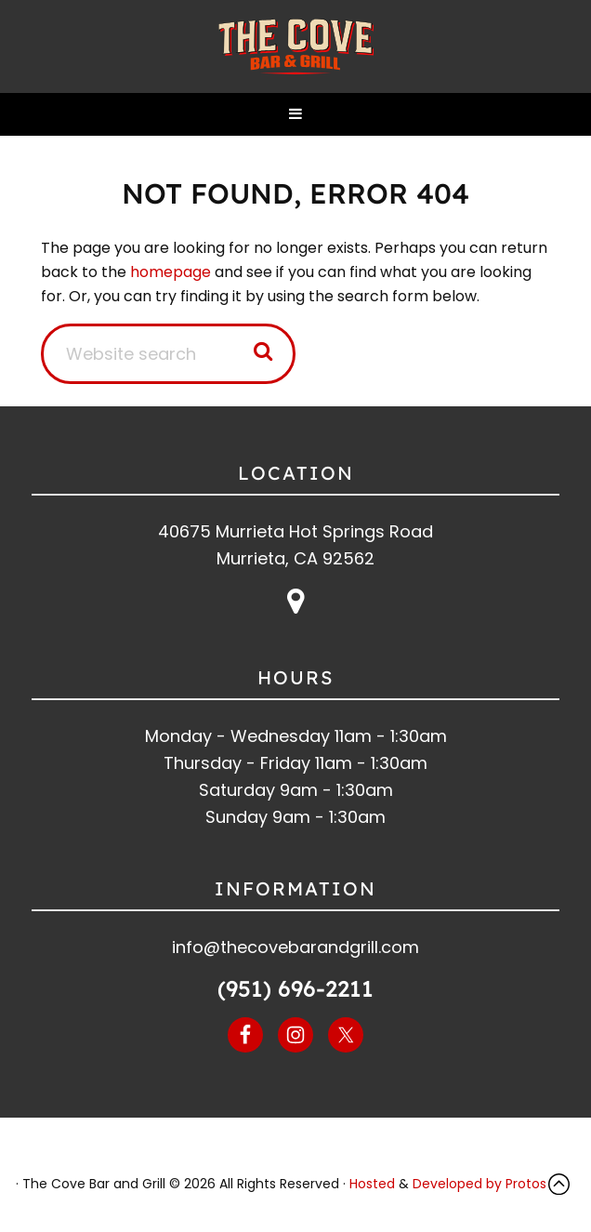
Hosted (372, 1183)
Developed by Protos (479, 1183)
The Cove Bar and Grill (295, 46)
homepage (170, 272)
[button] (295, 114)
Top (563, 1184)
